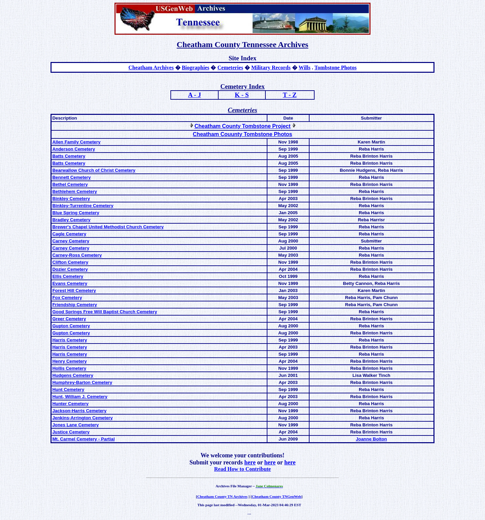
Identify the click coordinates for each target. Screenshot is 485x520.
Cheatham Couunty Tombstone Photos (242, 134)
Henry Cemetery (69, 361)
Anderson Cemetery (73, 149)
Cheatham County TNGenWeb (276, 496)
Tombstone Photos (335, 67)
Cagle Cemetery (69, 233)
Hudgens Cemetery (72, 375)
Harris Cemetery (69, 340)
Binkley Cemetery (71, 198)
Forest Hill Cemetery (74, 290)
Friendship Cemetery (74, 304)
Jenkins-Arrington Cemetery (82, 417)
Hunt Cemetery (68, 389)
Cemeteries (230, 67)
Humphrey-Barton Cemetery (82, 382)
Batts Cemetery (68, 156)
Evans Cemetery (69, 283)
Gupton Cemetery (71, 325)
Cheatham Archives (150, 67)
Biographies (195, 67)
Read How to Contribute (242, 469)
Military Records (271, 67)
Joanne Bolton (371, 439)
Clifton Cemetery (70, 262)
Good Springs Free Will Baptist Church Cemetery (104, 311)
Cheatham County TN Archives (222, 496)
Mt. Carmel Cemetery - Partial (83, 439)
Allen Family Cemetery (76, 141)
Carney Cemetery (70, 240)
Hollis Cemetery (69, 368)
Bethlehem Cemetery (74, 191)
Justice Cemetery (70, 431)
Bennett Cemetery (71, 177)
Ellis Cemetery (67, 276)
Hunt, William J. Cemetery (79, 396)
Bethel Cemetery (70, 184)
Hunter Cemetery (70, 403)
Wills (304, 67)
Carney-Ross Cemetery (77, 255)
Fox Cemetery (67, 297)
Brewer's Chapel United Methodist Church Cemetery (108, 226)
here (250, 462)
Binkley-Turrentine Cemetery (82, 205)
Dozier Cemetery (70, 269)
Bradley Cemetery (71, 219)
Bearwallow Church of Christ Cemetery (93, 170)
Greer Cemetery (69, 318)
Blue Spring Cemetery (75, 212)
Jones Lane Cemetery (75, 424)
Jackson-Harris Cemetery (79, 410)
